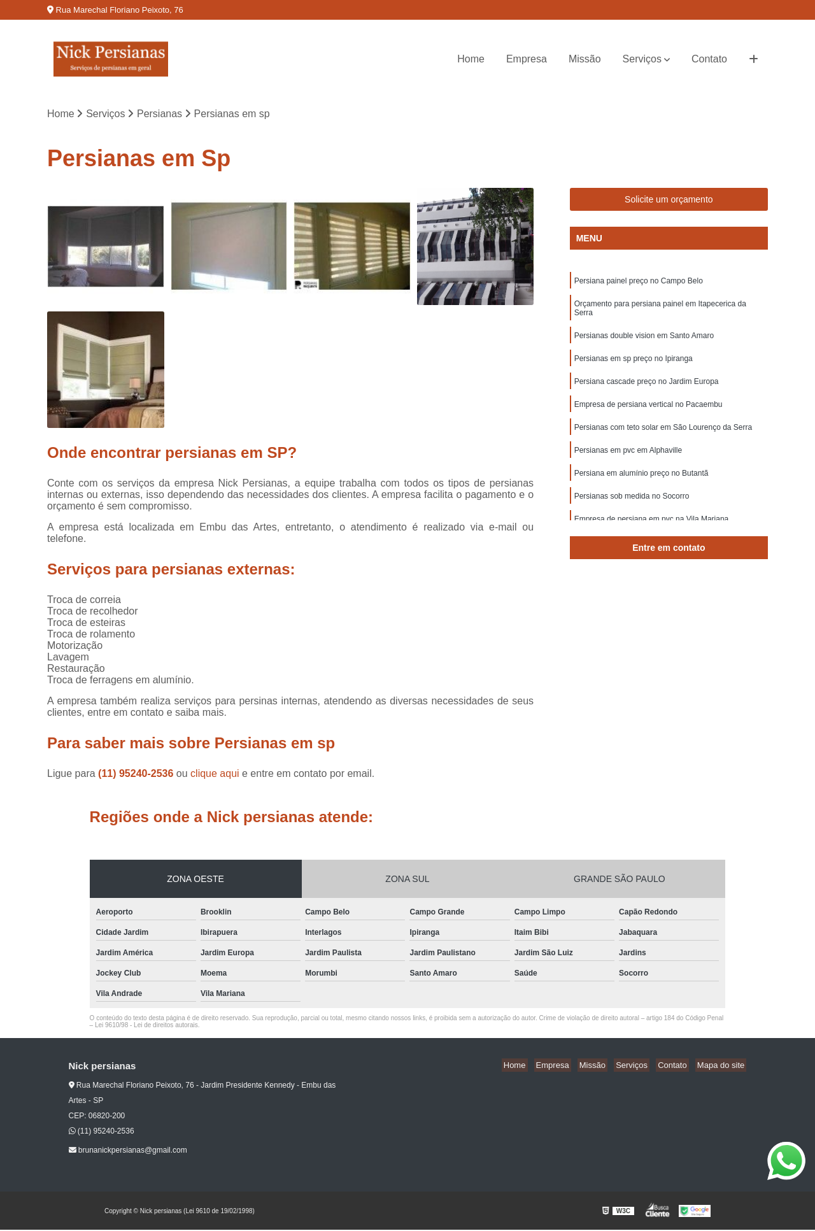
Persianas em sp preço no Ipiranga (633, 364)
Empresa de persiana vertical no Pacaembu (648, 412)
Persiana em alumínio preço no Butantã (641, 485)
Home (471, 58)
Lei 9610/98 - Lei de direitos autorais (146, 1026)
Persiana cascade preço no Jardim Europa (646, 388)
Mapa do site (722, 1066)
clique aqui (214, 774)
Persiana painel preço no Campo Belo (638, 282)
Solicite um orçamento (669, 201)
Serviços (642, 58)
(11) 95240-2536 (137, 774)
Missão (585, 58)
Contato (709, 58)
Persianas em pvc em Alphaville (628, 461)
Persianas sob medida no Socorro (632, 509)
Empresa (526, 58)
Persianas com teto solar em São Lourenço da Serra (663, 436)
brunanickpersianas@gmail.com (128, 1151)
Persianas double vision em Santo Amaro (644, 340)
